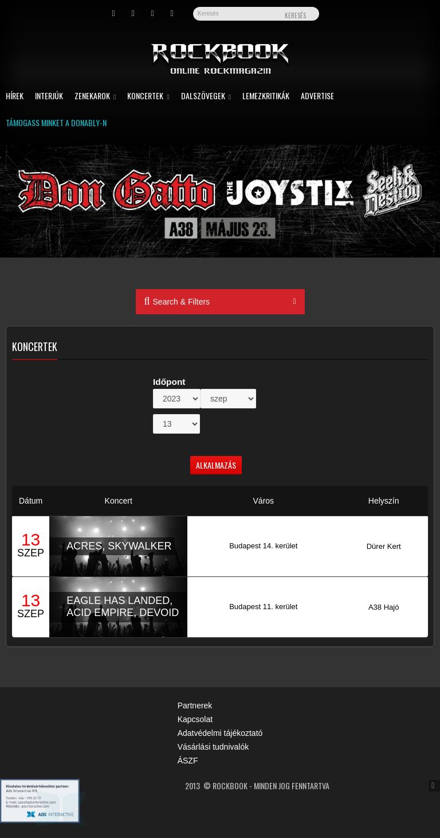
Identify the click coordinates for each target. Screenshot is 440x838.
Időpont (169, 382)
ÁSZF (188, 760)
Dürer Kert (384, 546)
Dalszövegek (206, 97)
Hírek (14, 97)
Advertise (317, 97)
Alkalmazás (216, 465)
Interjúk (49, 97)
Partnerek (195, 705)
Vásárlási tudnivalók (213, 746)
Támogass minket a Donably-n (56, 123)
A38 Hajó (383, 607)
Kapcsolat (195, 719)
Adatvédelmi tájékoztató (220, 733)
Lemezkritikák (265, 97)
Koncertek (148, 97)
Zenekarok (95, 97)
